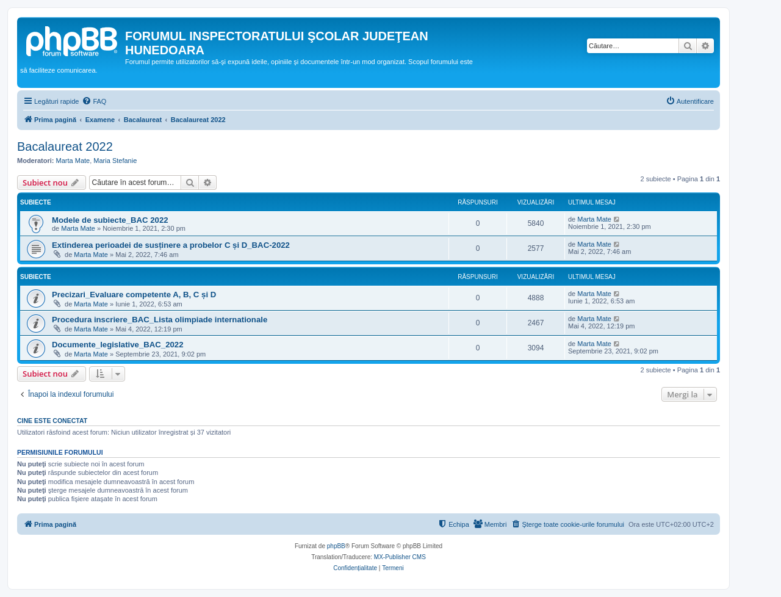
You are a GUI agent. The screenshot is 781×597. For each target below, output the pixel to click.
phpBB (336, 546)
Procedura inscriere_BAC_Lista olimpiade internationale (159, 319)
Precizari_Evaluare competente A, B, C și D (134, 294)
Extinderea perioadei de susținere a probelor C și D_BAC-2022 (171, 245)
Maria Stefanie (115, 160)
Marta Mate (73, 160)
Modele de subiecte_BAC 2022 (110, 220)
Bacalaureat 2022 (65, 146)
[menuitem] (94, 101)
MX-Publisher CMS (400, 557)
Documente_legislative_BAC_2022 (118, 344)
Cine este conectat (52, 420)
